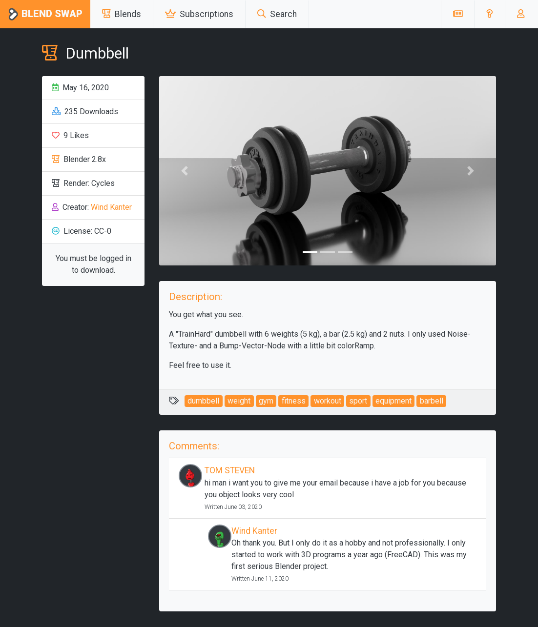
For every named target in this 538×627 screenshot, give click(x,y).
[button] (489, 14)
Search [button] (277, 14)
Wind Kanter (111, 207)
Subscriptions (199, 14)
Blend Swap (45, 14)
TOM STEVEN (230, 470)
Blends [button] (121, 14)
